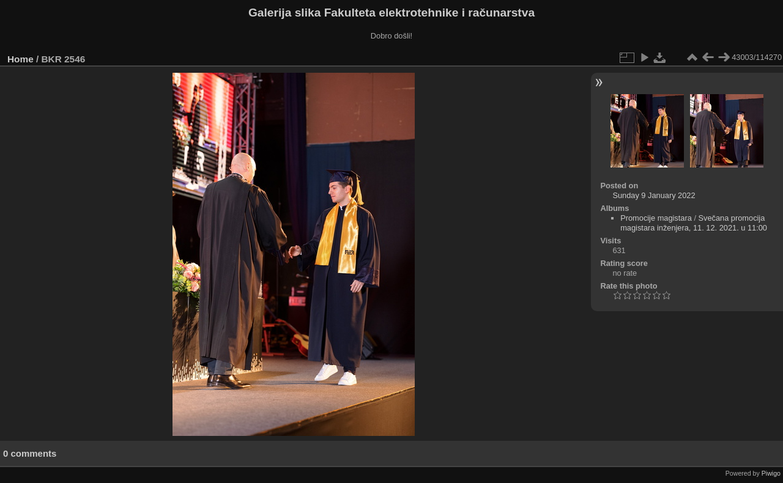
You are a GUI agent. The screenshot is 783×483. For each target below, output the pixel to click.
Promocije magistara (656, 218)
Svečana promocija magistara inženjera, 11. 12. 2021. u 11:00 (693, 222)
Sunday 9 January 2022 (653, 195)
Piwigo (771, 473)
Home (20, 59)
